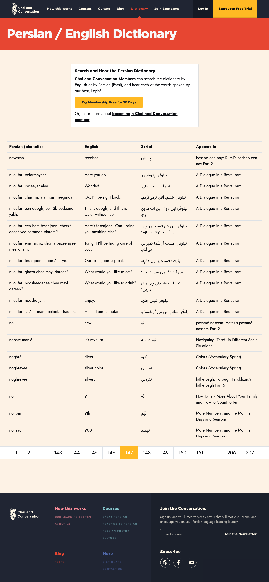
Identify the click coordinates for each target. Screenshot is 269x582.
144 (76, 452)
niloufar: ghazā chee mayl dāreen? (39, 272)
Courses (85, 9)
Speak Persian (115, 516)
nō (11, 323)
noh (12, 396)
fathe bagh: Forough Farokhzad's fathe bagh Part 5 (224, 382)
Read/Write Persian (120, 523)
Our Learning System (73, 516)
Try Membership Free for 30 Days (109, 102)
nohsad (15, 430)
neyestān (16, 158)
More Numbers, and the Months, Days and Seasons (224, 416)
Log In (203, 9)
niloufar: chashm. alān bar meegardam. (43, 197)
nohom (15, 413)
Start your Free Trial (235, 9)
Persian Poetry (116, 530)
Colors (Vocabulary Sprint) (218, 357)
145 (94, 452)
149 (165, 452)
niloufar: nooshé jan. (27, 300)
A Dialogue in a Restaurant (218, 175)
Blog (120, 9)
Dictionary (139, 12)
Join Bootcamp (166, 9)
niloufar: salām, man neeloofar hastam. (42, 312)
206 (231, 452)
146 (111, 452)
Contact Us (112, 568)
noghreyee (18, 368)
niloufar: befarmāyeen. (28, 175)
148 (147, 452)
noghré (15, 357)
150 (182, 452)
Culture (104, 9)
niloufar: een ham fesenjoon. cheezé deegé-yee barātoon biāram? (40, 229)
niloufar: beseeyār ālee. (29, 186)
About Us (63, 523)
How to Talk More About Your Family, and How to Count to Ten (227, 399)
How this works (59, 9)
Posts (60, 561)
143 (58, 452)
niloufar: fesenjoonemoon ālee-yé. (38, 261)
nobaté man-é (20, 340)
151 (199, 452)
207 (250, 452)
